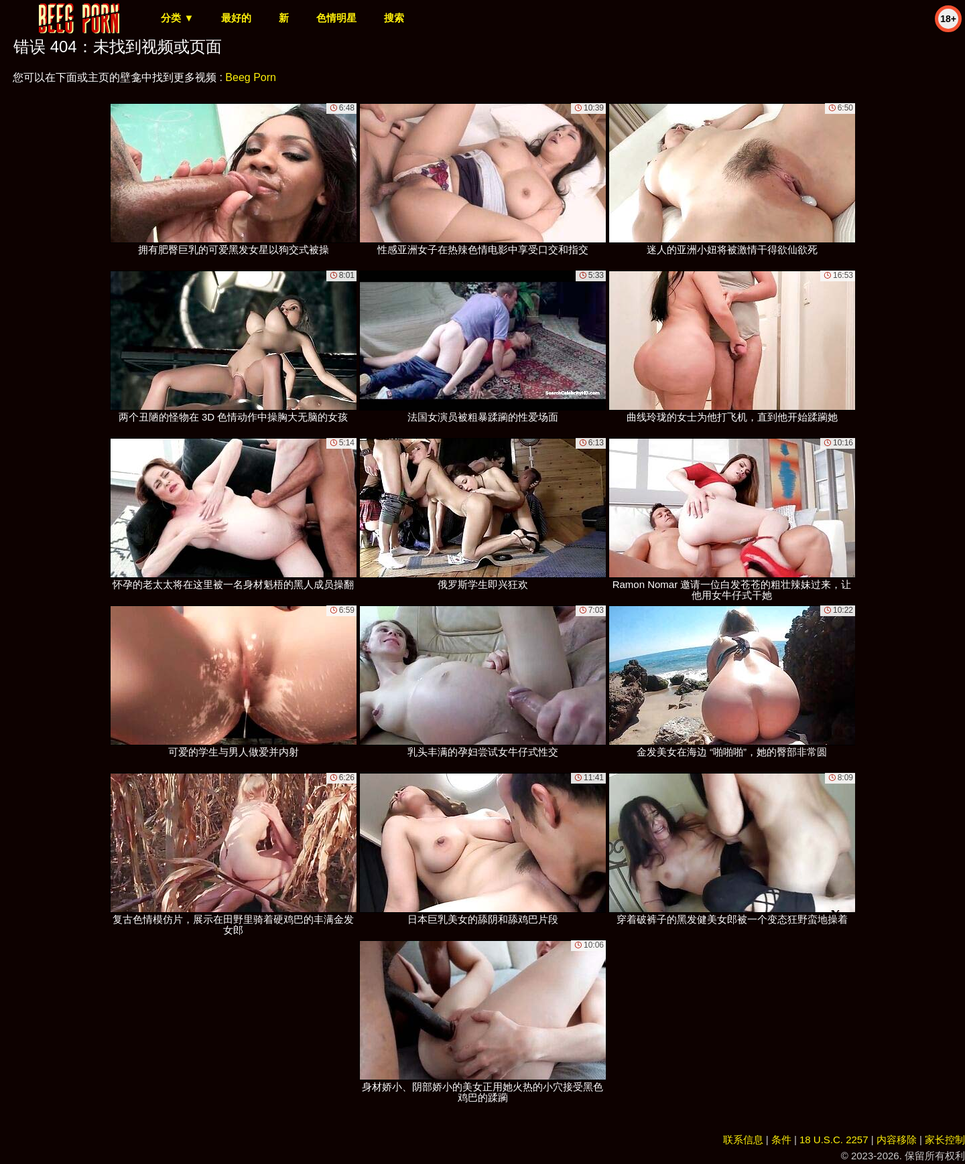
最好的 (236, 17)
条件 (781, 1139)
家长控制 (945, 1139)
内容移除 (897, 1139)
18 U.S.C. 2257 (833, 1139)
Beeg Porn (250, 77)
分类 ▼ (177, 17)
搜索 (394, 17)
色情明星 (336, 17)
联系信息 (743, 1139)
